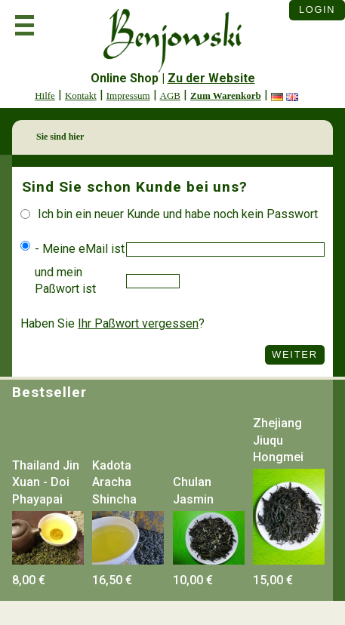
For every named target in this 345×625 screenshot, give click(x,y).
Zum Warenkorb (225, 95)
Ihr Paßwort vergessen (138, 323)
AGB (170, 95)
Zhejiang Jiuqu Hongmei (278, 440)
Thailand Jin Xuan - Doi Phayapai (45, 482)
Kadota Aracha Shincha (114, 482)
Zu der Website (211, 78)
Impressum (128, 95)
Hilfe (45, 95)
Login (317, 9)
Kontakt (81, 95)
